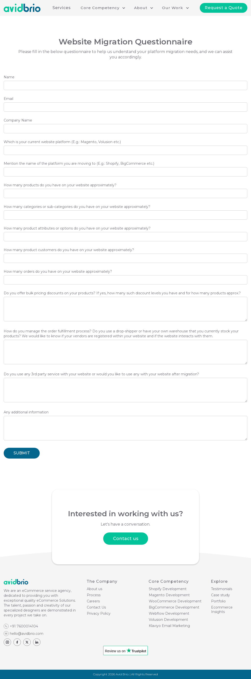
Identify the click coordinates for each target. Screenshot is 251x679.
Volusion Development (168, 619)
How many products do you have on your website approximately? (60, 185)
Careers (93, 601)
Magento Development (169, 595)
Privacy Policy (99, 613)
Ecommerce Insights (222, 609)
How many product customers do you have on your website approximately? (69, 250)
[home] (22, 8)
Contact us (125, 538)
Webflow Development (169, 613)
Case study (220, 595)
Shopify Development (168, 589)
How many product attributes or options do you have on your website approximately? (77, 228)
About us (94, 589)
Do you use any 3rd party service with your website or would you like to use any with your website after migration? (101, 374)
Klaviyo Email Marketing (169, 626)
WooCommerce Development (175, 601)
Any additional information (26, 412)
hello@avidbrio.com (26, 633)
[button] (102, 8)
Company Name (18, 120)
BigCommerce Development (174, 607)
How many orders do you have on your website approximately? (58, 271)
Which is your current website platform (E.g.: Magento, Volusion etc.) (62, 142)
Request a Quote (223, 7)
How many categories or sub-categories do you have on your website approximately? (77, 206)
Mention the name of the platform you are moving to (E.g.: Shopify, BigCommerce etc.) (79, 163)
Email (8, 98)
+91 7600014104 (24, 626)
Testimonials (221, 589)
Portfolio (218, 601)
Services (61, 7)
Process (93, 595)
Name (9, 77)
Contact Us (96, 607)
